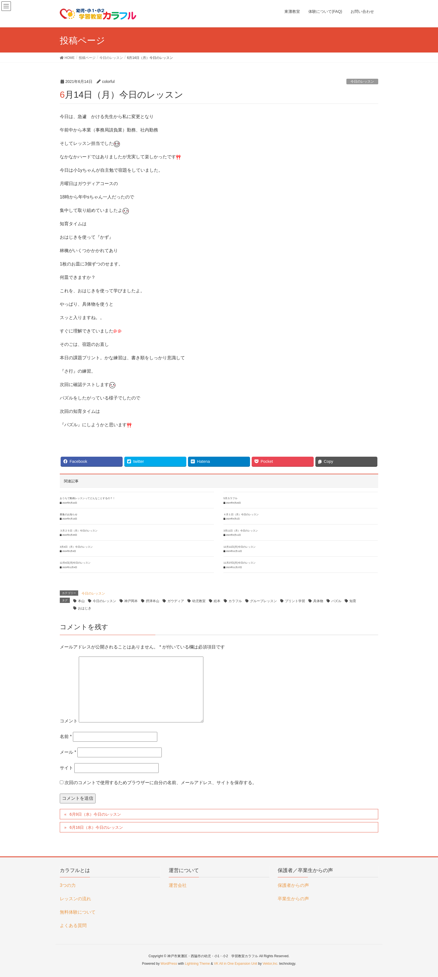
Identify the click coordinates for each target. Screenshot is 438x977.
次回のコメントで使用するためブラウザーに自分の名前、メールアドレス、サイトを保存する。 (161, 782)
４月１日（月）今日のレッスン (241, 514)
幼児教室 (199, 601)
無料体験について (78, 912)
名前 (66, 736)
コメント (69, 721)
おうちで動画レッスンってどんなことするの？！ (87, 498)
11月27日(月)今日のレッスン (239, 562)
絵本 (217, 601)
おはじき (84, 608)
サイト (66, 767)
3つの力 (68, 885)
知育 (352, 601)
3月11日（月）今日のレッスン (240, 530)
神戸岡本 (131, 601)
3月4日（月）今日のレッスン (76, 546)
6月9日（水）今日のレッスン (95, 814)
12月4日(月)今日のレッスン (75, 562)
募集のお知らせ (68, 514)
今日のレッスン (362, 81)
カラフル (235, 601)
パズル (336, 601)
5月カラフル (230, 498)
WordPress (169, 964)
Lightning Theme (197, 964)
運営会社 (178, 885)
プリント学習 (295, 601)
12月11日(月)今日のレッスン (239, 546)
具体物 (318, 601)
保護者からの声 (293, 885)
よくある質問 (73, 925)
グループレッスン (263, 601)
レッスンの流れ (75, 898)
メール (68, 752)
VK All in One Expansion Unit (235, 964)
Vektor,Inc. (270, 964)
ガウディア (175, 601)
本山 (81, 601)
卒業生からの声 (293, 898)
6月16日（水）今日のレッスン (96, 827)
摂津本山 (152, 601)
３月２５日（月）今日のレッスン (78, 530)
